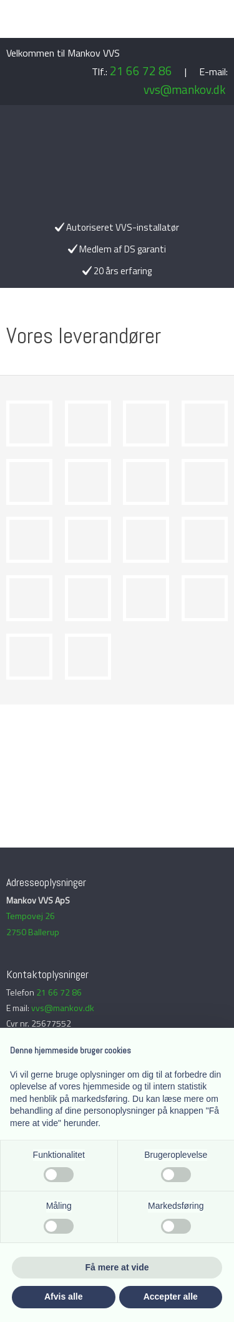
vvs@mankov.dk (184, 89)
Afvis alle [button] (63, 1296)
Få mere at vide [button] (117, 1267)
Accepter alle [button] (171, 1296)
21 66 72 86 (141, 71)
